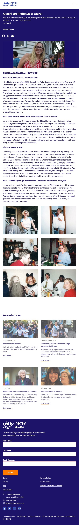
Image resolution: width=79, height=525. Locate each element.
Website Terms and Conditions (51, 486)
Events (5, 482)
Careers (5, 478)
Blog (4, 486)
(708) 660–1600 (11, 500)
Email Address (9, 460)
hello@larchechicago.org (15, 503)
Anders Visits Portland (12, 345)
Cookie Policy (45, 482)
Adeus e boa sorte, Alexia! (51, 392)
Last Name (7, 450)
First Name (7, 441)
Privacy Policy (45, 478)
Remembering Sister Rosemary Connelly (19, 392)
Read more (7, 357)
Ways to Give (7, 489)
